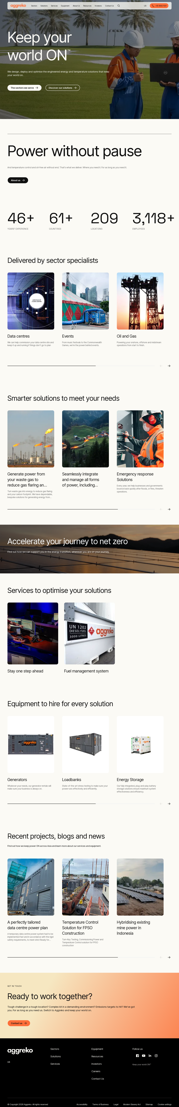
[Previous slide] (161, 365)
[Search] (118, 5)
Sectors (54, 1048)
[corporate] (18, 5)
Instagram (155, 1056)
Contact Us (97, 1078)
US (145, 6)
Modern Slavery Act (132, 1104)
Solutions (55, 1056)
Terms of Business (100, 1104)
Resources (97, 1056)
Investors (96, 1063)
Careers (95, 1071)
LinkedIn (149, 1056)
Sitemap (149, 1104)
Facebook (137, 1056)
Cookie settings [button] (165, 1104)
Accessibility (82, 1104)
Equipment (97, 1048)
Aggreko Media (143, 1056)
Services (55, 1063)
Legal (116, 1104)
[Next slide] (169, 365)
